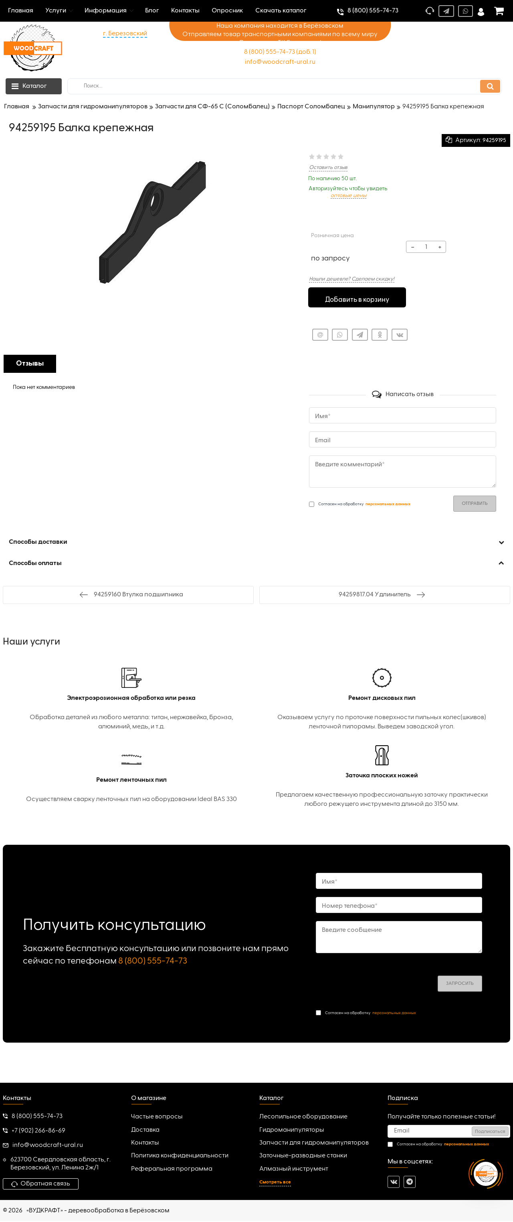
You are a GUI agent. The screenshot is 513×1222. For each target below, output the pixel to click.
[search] (284, 86)
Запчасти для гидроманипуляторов (314, 1143)
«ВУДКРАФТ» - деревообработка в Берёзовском (98, 1211)
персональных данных (394, 1013)
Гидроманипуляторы (291, 1130)
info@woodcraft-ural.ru (280, 62)
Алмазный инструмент (293, 1169)
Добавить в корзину (357, 298)
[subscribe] (449, 1131)
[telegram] (410, 1182)
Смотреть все (275, 1183)
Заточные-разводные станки (303, 1156)
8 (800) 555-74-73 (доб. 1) (280, 52)
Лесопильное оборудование (303, 1117)
